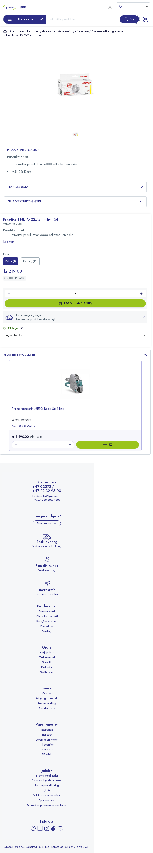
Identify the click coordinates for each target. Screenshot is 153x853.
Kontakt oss (46, 626)
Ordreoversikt (47, 657)
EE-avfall (47, 754)
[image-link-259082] (75, 387)
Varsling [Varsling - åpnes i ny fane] (46, 631)
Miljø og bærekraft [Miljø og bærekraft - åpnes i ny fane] (47, 698)
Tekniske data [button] (75, 187)
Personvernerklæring (47, 785)
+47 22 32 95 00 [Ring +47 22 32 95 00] (46, 491)
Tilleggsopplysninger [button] (75, 201)
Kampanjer (47, 749)
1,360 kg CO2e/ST (24, 426)
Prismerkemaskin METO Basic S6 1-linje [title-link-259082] (38, 408)
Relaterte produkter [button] (75, 355)
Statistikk (47, 662)
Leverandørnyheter (47, 740)
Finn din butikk (47, 708)
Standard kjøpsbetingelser (47, 780)
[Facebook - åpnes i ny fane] (33, 828)
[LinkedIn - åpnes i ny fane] (40, 828)
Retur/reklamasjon (46, 621)
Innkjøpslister (47, 652)
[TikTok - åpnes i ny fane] (54, 828)
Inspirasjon (47, 730)
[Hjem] (5, 31)
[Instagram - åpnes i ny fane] (47, 828)
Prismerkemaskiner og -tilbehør (107, 31)
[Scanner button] (146, 19)
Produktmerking (47, 703)
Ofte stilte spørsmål (47, 616)
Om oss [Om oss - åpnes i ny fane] (46, 693)
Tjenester (47, 735)
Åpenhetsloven (47, 800)
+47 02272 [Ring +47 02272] (41, 487)
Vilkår (47, 790)
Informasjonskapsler (47, 775)
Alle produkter (17, 31)
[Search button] (129, 19)
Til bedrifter (47, 744)
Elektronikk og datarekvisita (41, 31)
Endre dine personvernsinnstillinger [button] (47, 805)
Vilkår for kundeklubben (47, 795)
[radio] (10, 261)
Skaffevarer (46, 672)
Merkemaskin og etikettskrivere (73, 31)
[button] (75, 317)
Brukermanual (47, 611)
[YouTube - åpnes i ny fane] (60, 828)
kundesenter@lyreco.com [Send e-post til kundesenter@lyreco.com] (46, 496)
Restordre (46, 667)
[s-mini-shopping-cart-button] (133, 6)
